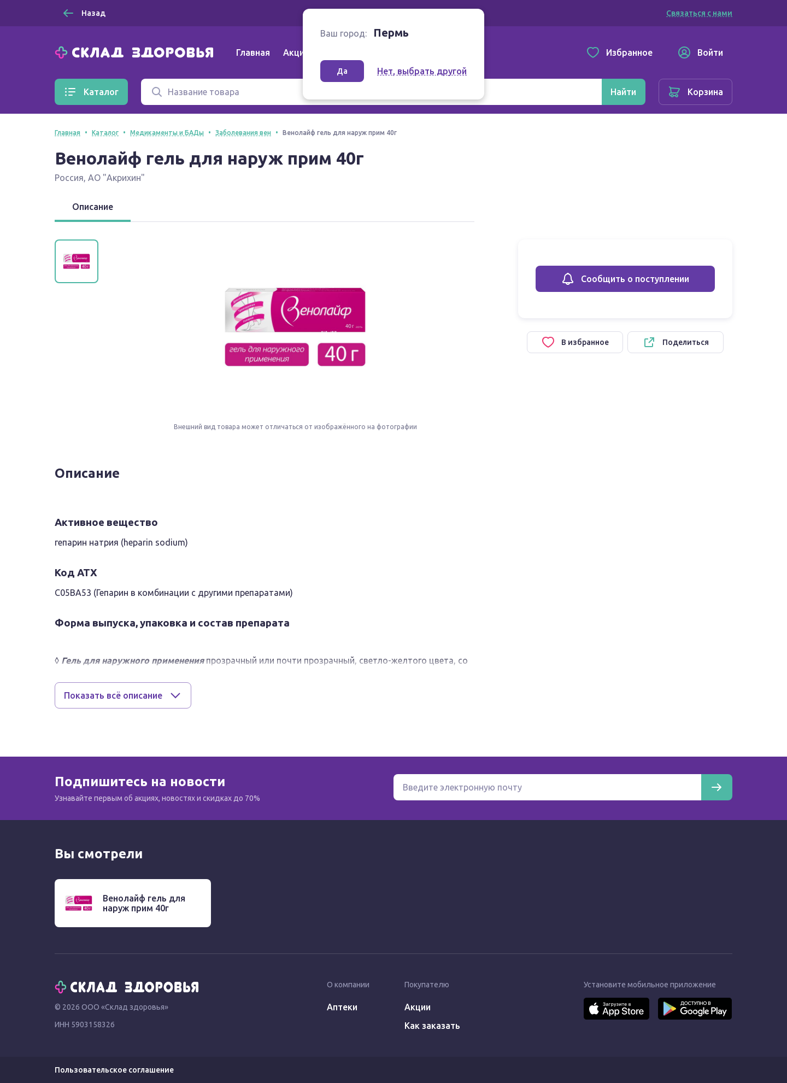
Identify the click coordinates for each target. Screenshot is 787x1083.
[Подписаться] (716, 787)
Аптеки (342, 1007)
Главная (253, 52)
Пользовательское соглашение (114, 1070)
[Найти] (623, 92)
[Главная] (137, 51)
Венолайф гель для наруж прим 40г (144, 903)
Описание (92, 207)
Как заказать (432, 1026)
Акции (296, 52)
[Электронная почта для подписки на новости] (547, 787)
